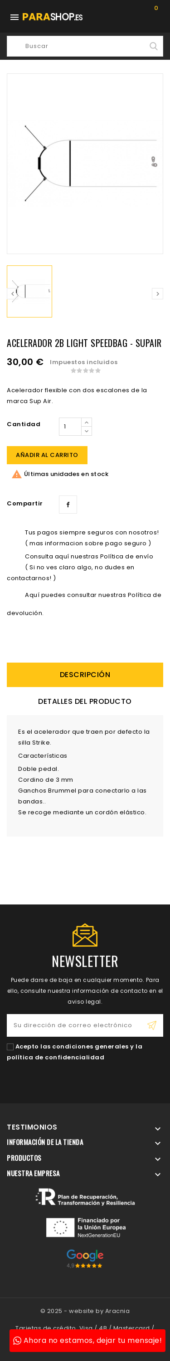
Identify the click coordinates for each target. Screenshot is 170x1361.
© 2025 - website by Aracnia (85, 1311)
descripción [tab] (85, 674)
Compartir (68, 504)
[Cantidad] (70, 427)
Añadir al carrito (47, 455)
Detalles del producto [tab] (85, 701)
